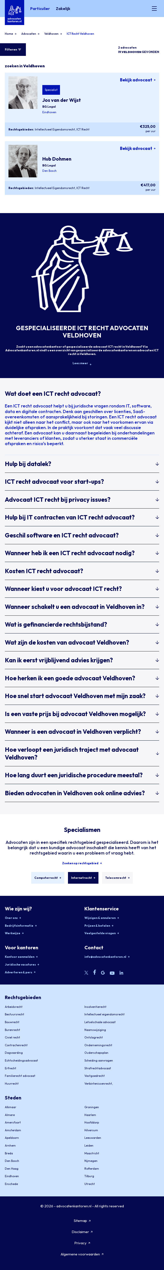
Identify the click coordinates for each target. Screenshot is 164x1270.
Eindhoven (49, 112)
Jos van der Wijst (61, 100)
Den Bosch (49, 171)
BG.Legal (49, 106)
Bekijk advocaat (138, 79)
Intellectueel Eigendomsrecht (55, 129)
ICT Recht (82, 129)
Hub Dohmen (56, 159)
